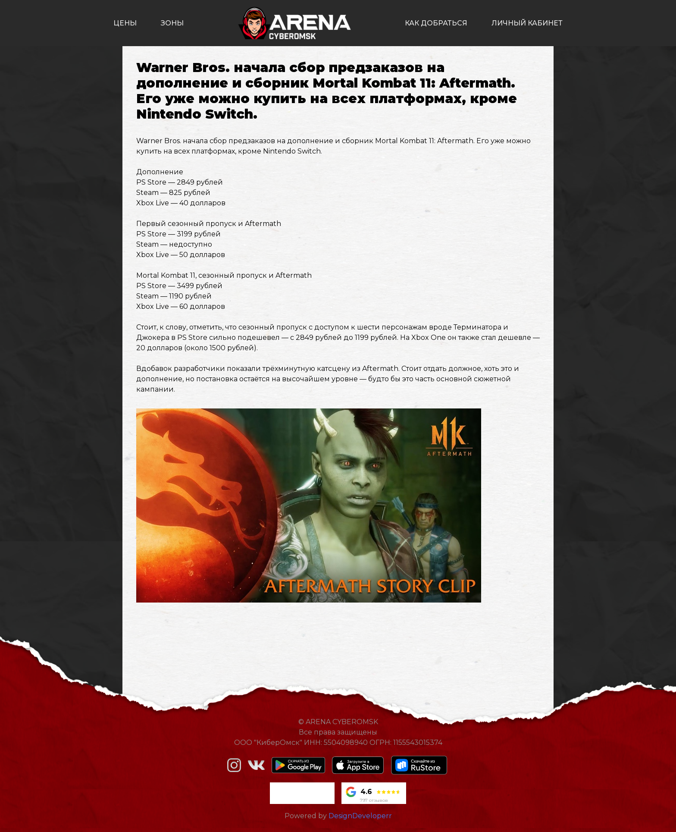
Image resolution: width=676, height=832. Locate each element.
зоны (172, 23)
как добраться (436, 23)
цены (125, 23)
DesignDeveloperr (360, 816)
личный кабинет (527, 23)
